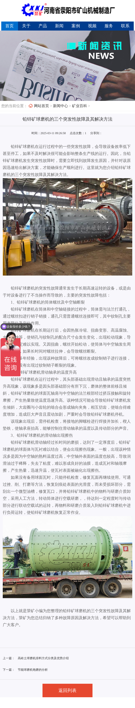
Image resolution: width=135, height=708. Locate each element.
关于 (26, 26)
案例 (76, 26)
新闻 (59, 26)
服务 (108, 26)
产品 (42, 26)
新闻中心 (60, 106)
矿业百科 (79, 106)
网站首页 (41, 106)
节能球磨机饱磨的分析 (33, 669)
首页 (9, 26)
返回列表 (67, 690)
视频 (92, 26)
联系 (125, 26)
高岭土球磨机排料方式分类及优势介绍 (43, 658)
